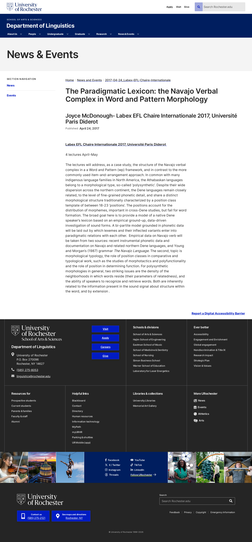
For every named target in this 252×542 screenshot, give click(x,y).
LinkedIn (137, 469)
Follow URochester (143, 474)
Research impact (203, 355)
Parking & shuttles (82, 437)
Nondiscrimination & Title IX (210, 350)
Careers (105, 347)
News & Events (126, 34)
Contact (76, 405)
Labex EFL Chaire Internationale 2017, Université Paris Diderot (116, 144)
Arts (199, 420)
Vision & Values (202, 365)
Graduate (80, 34)
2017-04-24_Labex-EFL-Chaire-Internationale (138, 80)
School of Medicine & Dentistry (150, 350)
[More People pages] (40, 34)
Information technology (85, 421)
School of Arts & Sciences (24, 19)
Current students (21, 405)
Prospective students (23, 400)
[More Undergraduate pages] (67, 34)
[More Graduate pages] (89, 34)
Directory (77, 411)
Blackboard (78, 400)
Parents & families (21, 411)
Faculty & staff (19, 416)
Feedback (175, 512)
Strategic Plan (202, 360)
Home (69, 80)
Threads (112, 474)
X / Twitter (112, 465)
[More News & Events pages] (138, 34)
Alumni (15, 421)
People (32, 34)
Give (186, 6)
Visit (178, 6)
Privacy (187, 512)
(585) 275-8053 (27, 370)
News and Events (89, 80)
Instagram (112, 469)
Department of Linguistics (40, 25)
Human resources (82, 416)
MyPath (76, 426)
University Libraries (144, 400)
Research (101, 34)
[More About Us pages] (21, 34)
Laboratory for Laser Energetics (151, 371)
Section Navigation (21, 79)
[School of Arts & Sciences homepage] (36, 333)
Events (11, 95)
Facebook (112, 460)
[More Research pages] (111, 34)
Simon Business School (146, 360)
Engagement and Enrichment (210, 339)
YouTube (138, 460)
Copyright (201, 512)
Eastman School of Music (147, 344)
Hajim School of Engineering (149, 339)
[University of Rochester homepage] (24, 7)
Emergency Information (223, 512)
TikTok (136, 465)
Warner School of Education (149, 365)
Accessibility (201, 334)
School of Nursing (143, 355)
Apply (169, 6)
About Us (12, 34)
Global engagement (205, 344)
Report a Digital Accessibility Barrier (218, 313)
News (11, 85)
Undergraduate (55, 34)
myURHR (77, 432)
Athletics (201, 414)
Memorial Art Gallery (145, 405)
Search (163, 495)
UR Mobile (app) (81, 442)
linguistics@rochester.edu (33, 376)
